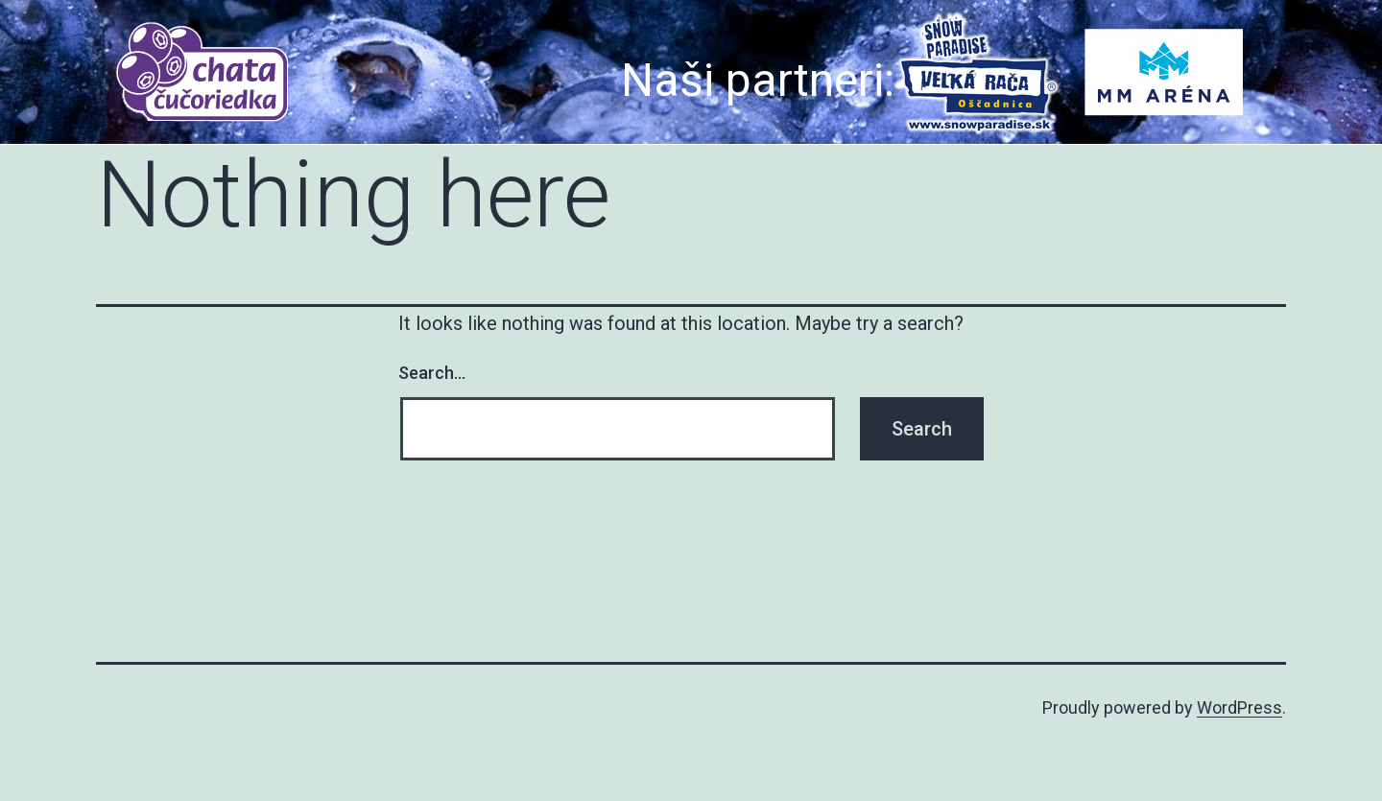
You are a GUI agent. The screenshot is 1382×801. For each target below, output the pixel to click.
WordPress (1239, 707)
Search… (431, 373)
